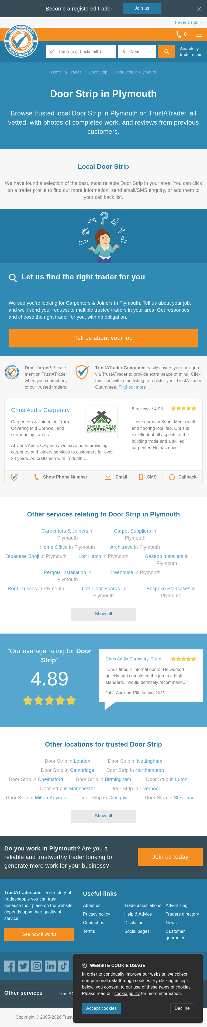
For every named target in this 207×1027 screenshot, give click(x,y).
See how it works (39, 934)
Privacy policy (96, 914)
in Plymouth (67, 547)
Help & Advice (138, 914)
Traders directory (182, 914)
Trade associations (142, 905)
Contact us (93, 922)
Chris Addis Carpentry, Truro (133, 659)
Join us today (170, 856)
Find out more (132, 387)
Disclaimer (134, 922)
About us (92, 905)
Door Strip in (67, 761)
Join (142, 8)
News (171, 922)
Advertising (177, 905)
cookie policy (127, 993)
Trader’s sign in (188, 22)
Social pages (137, 931)
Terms (89, 931)
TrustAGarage (72, 993)
